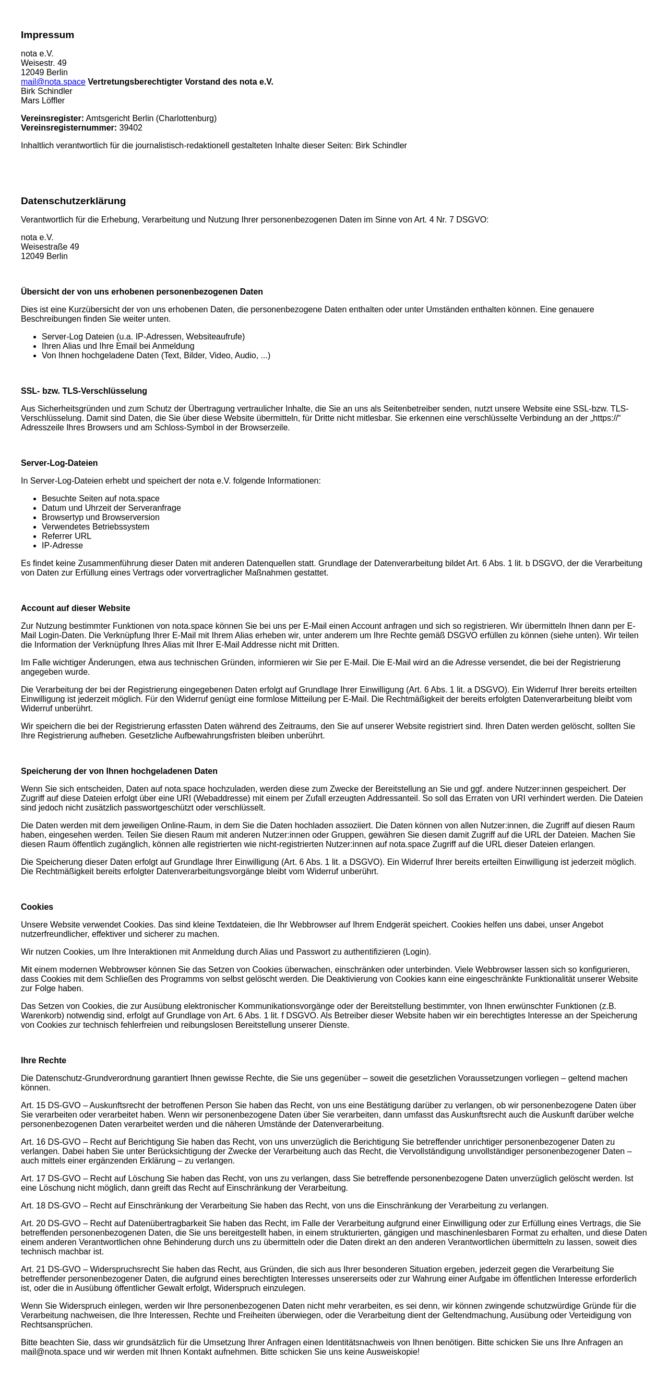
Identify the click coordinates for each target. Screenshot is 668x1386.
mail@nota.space (53, 81)
